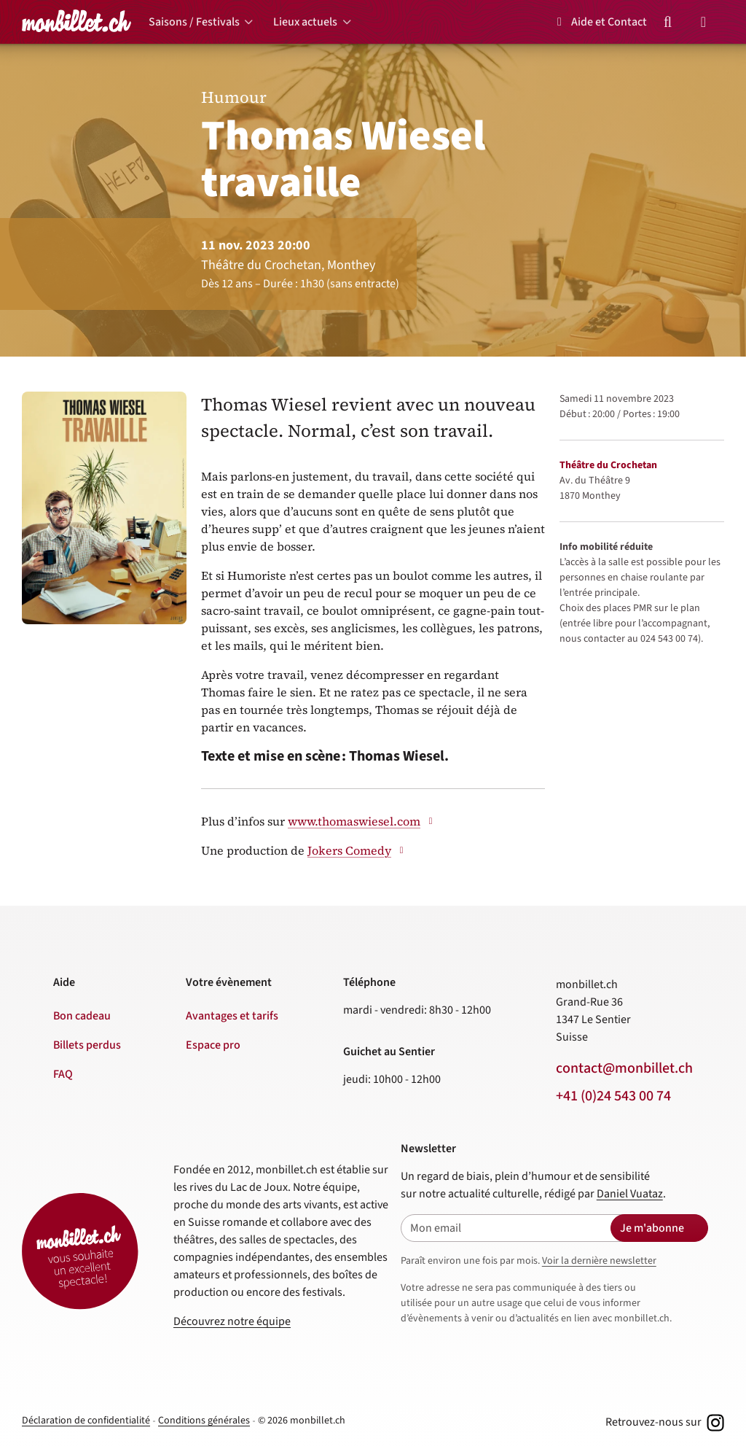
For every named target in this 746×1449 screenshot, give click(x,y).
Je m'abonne (652, 1228)
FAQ (63, 1074)
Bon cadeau (82, 1016)
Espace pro (213, 1045)
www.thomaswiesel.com (362, 821)
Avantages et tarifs (232, 1016)
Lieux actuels (305, 22)
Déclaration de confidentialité (86, 1420)
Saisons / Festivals (194, 22)
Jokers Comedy (357, 850)
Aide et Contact (599, 22)
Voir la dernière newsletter (599, 1261)
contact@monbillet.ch (624, 1068)
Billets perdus (87, 1045)
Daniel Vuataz (630, 1194)
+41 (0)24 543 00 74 (613, 1096)
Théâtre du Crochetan (608, 465)
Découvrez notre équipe (232, 1321)
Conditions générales (204, 1420)
